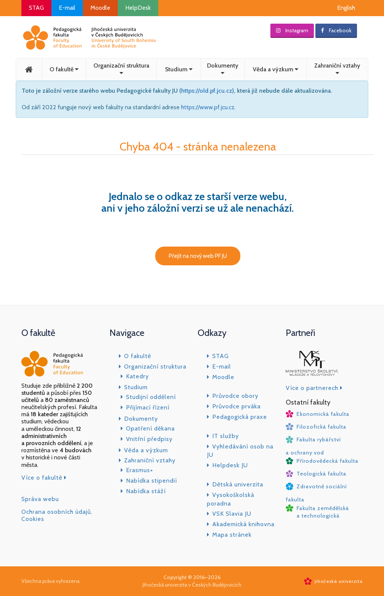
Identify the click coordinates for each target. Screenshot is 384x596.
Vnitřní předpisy (149, 438)
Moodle (100, 7)
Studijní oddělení (151, 396)
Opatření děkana (150, 428)
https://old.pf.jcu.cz (206, 90)
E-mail (67, 7)
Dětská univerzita (237, 484)
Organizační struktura (121, 69)
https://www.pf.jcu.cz (207, 107)
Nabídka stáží (146, 491)
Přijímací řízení (148, 407)
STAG (36, 7)
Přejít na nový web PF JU (198, 256)
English (346, 7)
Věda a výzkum (275, 69)
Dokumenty (222, 69)
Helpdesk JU (230, 465)
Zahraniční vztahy (337, 69)
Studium (178, 69)
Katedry (137, 376)
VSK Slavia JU (231, 513)
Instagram (292, 30)
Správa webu (40, 499)
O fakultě (64, 69)
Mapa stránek (232, 534)
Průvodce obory (235, 395)
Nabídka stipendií (151, 480)
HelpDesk (138, 7)
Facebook (336, 30)
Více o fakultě (44, 477)
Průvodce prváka (236, 406)
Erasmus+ (139, 470)
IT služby (225, 435)
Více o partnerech (314, 387)
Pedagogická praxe (239, 416)
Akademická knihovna (243, 524)
